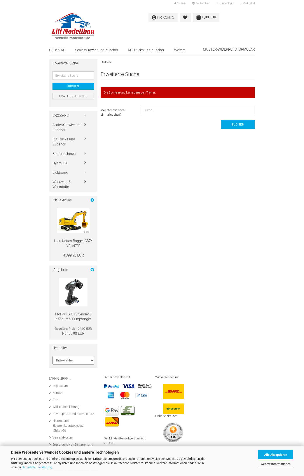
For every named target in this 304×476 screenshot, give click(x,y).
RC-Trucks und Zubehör (146, 50)
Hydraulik (59, 163)
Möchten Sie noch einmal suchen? (113, 112)
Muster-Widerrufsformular (229, 49)
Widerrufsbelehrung (65, 407)
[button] (201, 3)
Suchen (238, 124)
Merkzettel (248, 3)
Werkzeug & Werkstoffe (61, 184)
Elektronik (60, 172)
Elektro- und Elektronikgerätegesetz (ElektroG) (68, 425)
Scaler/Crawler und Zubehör (96, 50)
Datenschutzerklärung (37, 467)
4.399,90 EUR (73, 255)
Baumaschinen (64, 154)
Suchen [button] (180, 3)
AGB (55, 400)
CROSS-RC (57, 50)
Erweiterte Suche (73, 96)
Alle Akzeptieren (275, 455)
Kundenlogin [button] (225, 3)
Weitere (179, 50)
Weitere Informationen (275, 464)
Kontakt (57, 393)
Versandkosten (62, 437)
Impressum (60, 386)
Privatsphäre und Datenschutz (73, 414)
